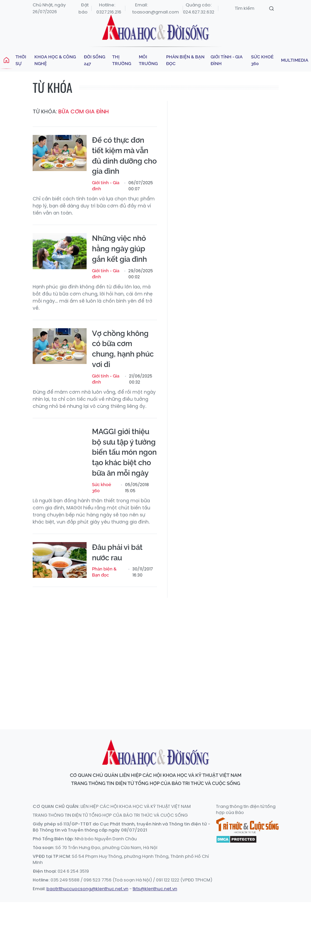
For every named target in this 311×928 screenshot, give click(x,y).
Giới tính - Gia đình (227, 60)
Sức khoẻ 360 (262, 60)
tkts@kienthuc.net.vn (155, 888)
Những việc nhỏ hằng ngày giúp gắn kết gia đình (120, 248)
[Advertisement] (172, 657)
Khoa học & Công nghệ (55, 60)
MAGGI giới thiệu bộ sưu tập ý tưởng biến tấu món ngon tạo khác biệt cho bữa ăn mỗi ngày (124, 452)
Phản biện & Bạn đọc (185, 60)
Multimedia (294, 60)
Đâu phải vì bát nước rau (117, 552)
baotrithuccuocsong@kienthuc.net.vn (87, 888)
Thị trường (121, 60)
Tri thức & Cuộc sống (247, 825)
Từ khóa (52, 87)
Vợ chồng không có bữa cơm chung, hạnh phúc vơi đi (123, 349)
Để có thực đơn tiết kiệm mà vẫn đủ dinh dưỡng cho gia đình (124, 155)
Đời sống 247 (94, 60)
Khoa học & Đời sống (155, 28)
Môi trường (148, 60)
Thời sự (20, 60)
